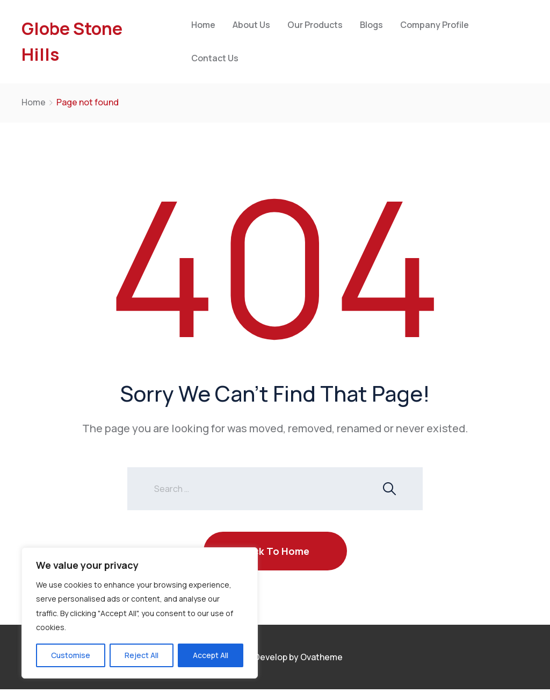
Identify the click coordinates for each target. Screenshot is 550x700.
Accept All (210, 655)
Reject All (141, 655)
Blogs (371, 25)
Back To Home (275, 551)
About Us (251, 25)
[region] (139, 612)
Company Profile (434, 25)
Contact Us (214, 58)
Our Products (315, 25)
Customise (70, 655)
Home (203, 25)
